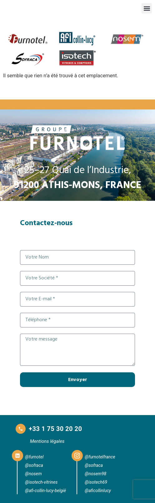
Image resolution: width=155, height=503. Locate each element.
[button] (147, 8)
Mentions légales (47, 441)
